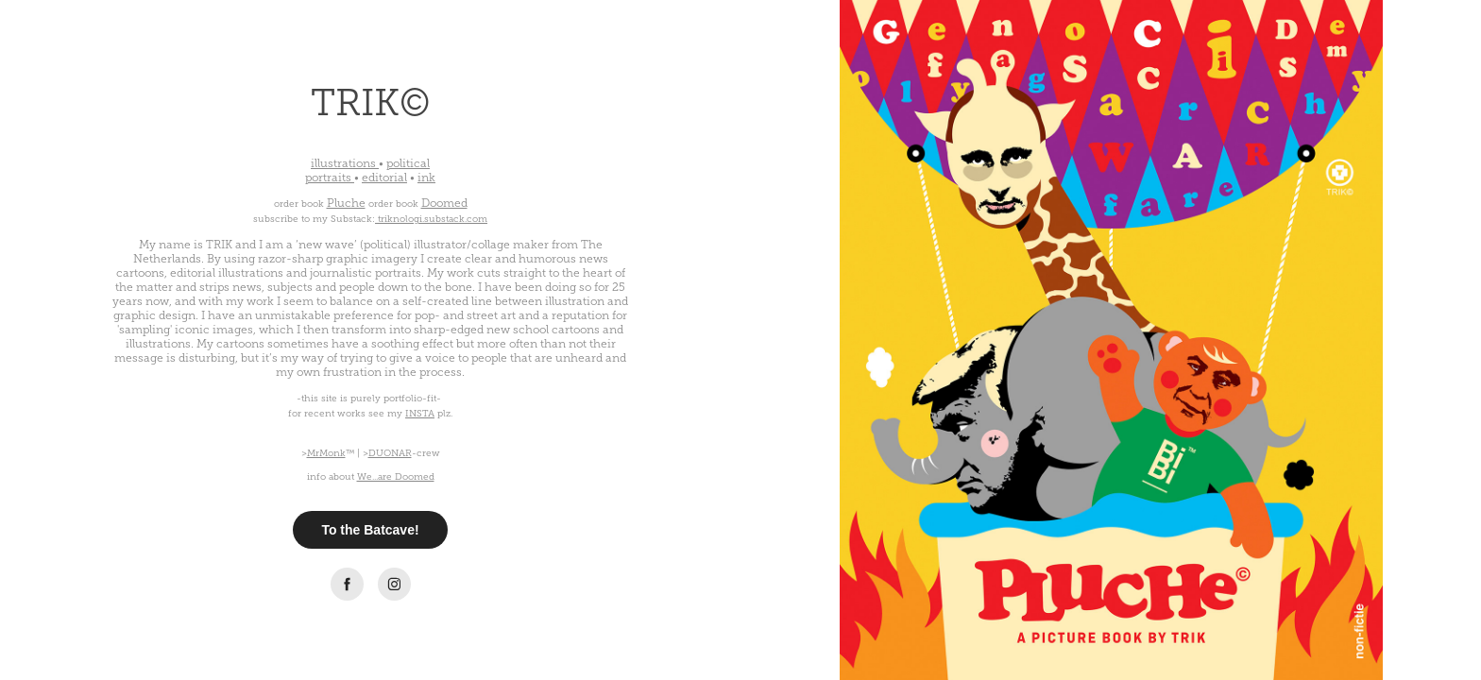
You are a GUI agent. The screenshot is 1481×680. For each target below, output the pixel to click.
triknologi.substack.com (432, 218)
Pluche (346, 203)
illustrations (343, 163)
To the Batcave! (369, 529)
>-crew (401, 453)
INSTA (419, 413)
